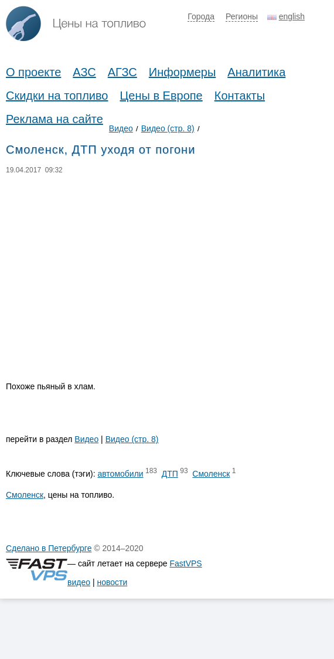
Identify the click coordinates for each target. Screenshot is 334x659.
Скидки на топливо (57, 95)
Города (201, 16)
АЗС (84, 72)
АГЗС (122, 72)
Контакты (239, 95)
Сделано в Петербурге (48, 548)
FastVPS (185, 563)
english (292, 16)
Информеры (182, 72)
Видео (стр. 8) (168, 128)
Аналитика (256, 72)
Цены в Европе (161, 95)
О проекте (33, 72)
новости (112, 582)
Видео (121, 128)
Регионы (242, 16)
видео (78, 582)
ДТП (170, 473)
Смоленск (211, 473)
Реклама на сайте (54, 119)
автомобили (120, 473)
